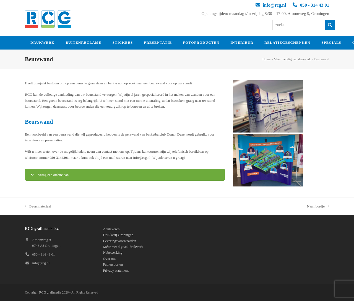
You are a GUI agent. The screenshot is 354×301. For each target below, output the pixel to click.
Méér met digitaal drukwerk (292, 59)
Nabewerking (113, 252)
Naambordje (318, 206)
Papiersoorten (113, 264)
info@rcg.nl (274, 5)
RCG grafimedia (50, 292)
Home (266, 59)
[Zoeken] (330, 25)
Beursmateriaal (38, 206)
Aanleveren (111, 229)
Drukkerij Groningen (118, 235)
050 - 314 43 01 (314, 5)
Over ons (109, 258)
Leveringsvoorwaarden (119, 241)
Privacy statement (116, 270)
